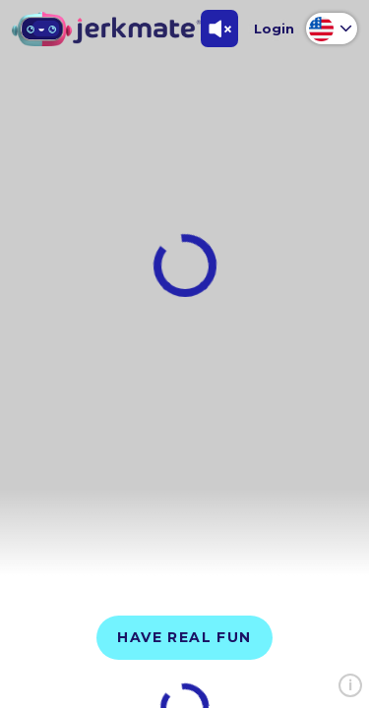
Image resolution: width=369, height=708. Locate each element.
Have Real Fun (184, 637)
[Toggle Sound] (219, 28)
